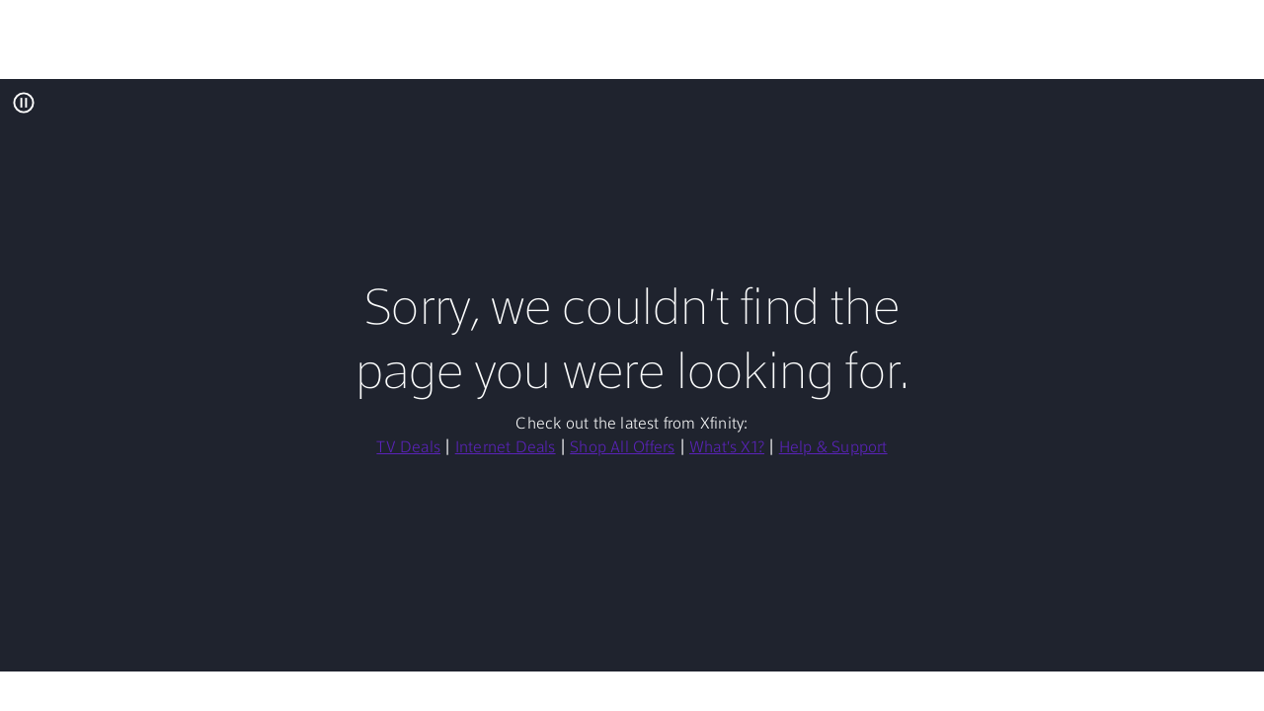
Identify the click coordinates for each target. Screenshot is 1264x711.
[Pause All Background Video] (23, 102)
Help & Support (833, 448)
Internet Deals (505, 448)
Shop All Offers (622, 448)
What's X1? (726, 448)
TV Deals (408, 448)
